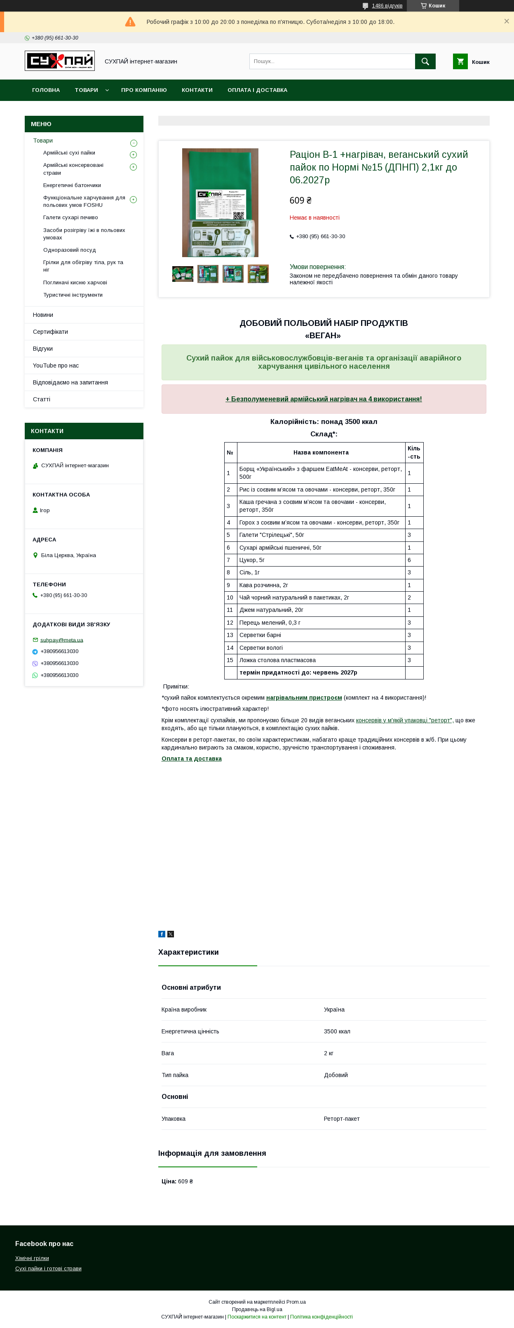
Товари (86, 90)
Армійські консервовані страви (73, 169)
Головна (46, 90)
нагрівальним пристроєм (304, 697)
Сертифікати (50, 331)
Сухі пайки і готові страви (48, 1268)
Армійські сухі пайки (69, 153)
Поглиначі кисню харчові (75, 282)
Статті (41, 399)
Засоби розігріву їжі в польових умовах (84, 234)
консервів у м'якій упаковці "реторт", (405, 720)
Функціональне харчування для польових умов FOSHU (84, 201)
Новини (43, 315)
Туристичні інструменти (73, 295)
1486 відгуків (387, 6)
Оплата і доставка (257, 90)
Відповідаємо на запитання (70, 382)
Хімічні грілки (32, 1258)
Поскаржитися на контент (257, 1317)
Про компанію (144, 90)
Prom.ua (296, 1302)
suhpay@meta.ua (61, 640)
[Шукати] (425, 61)
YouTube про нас (56, 365)
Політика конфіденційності (321, 1317)
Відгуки (43, 348)
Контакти (197, 90)
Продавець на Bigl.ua (257, 1309)
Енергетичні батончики (72, 185)
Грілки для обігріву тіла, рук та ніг (83, 266)
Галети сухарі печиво (70, 217)
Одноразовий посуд (69, 250)
